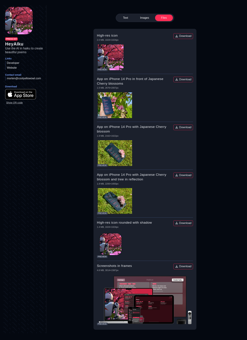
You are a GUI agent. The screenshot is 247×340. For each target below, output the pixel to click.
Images (144, 17)
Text (125, 17)
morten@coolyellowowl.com (24, 78)
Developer (13, 62)
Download (183, 36)
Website (12, 67)
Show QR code (14, 102)
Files (164, 17)
